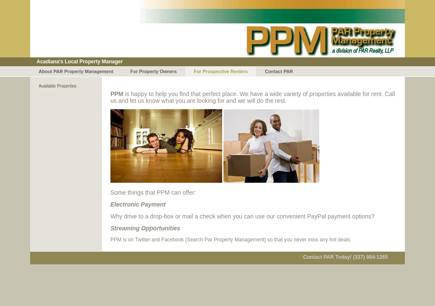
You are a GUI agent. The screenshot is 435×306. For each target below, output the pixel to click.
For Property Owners (153, 71)
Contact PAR (279, 71)
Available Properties (57, 86)
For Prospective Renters (221, 71)
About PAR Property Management (76, 71)
